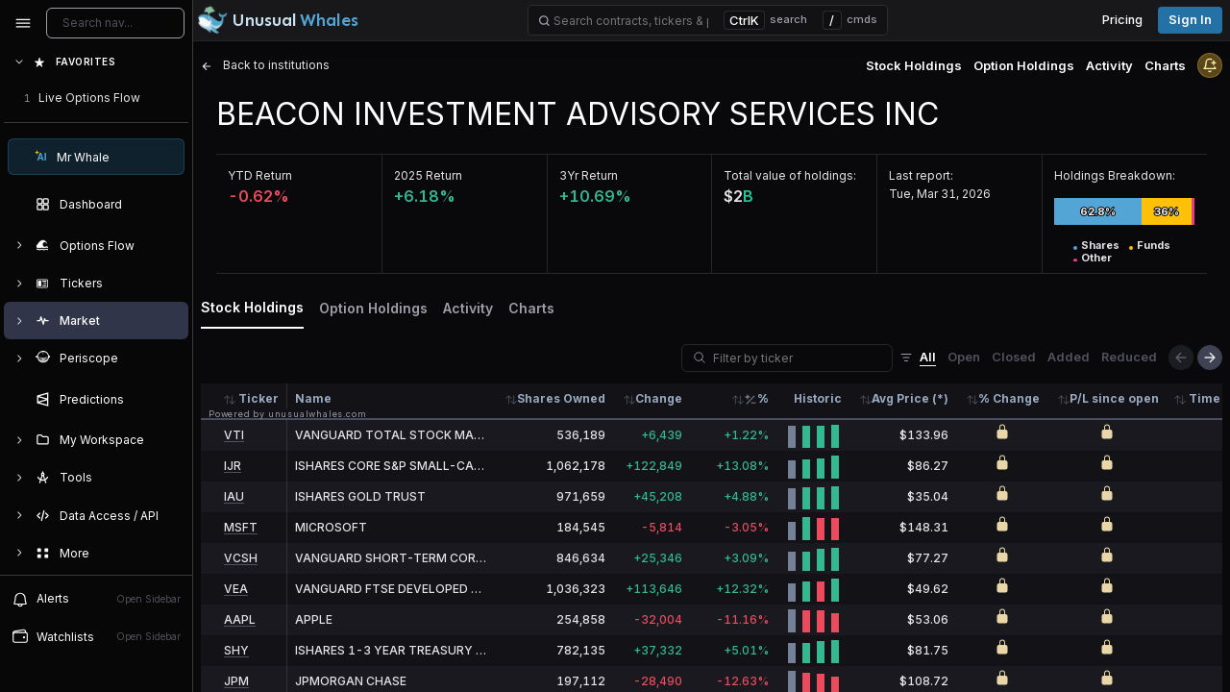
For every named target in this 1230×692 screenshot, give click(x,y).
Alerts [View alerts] (96, 598)
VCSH (241, 558)
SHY (236, 650)
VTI (234, 435)
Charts (1165, 65)
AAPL (240, 619)
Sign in (1190, 19)
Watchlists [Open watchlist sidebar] (96, 636)
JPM (236, 681)
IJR (232, 465)
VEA (236, 588)
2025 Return (428, 175)
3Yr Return (588, 175)
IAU (234, 496)
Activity (1109, 65)
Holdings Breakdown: (1114, 175)
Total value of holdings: (790, 175)
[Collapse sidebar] (23, 23)
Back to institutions (265, 65)
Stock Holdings (914, 65)
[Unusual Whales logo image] (277, 20)
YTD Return (260, 175)
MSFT (241, 527)
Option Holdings (1023, 65)
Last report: (921, 175)
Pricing (1122, 19)
